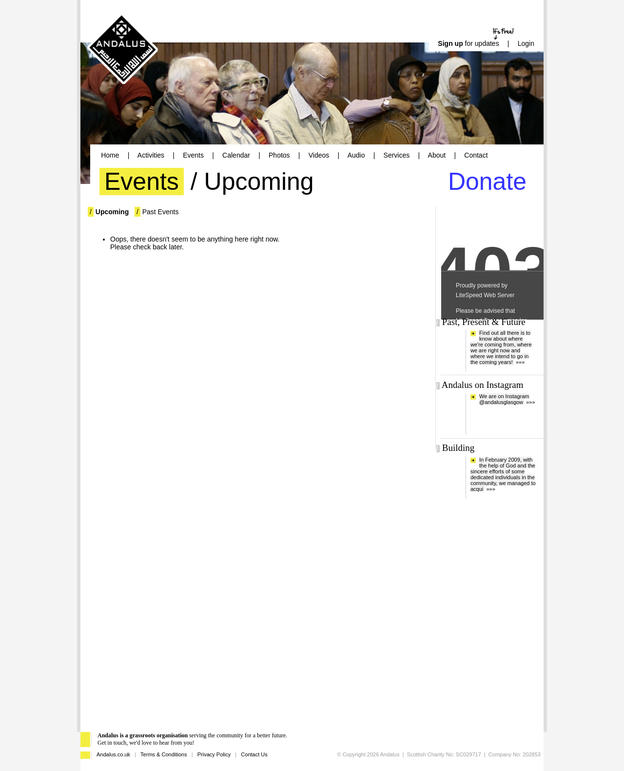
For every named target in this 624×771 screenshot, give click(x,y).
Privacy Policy (214, 754)
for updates (468, 43)
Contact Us (254, 754)
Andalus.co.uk (113, 754)
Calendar (236, 155)
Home (110, 155)
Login (526, 43)
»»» (520, 362)
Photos (279, 155)
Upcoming (112, 212)
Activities (150, 155)
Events (193, 155)
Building (458, 448)
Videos (319, 155)
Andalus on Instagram (483, 385)
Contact (476, 155)
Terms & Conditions (163, 754)
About (437, 155)
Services (397, 155)
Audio (356, 155)
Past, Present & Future (484, 322)
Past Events (160, 212)
